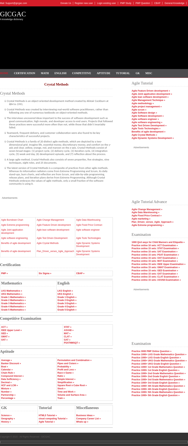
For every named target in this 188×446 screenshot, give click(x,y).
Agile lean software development (53, 230)
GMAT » (5, 336)
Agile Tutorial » (47, 421)
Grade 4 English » (67, 306)
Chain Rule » (8, 373)
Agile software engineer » (145, 119)
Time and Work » (67, 391)
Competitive (81, 73)
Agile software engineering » (147, 122)
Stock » (62, 388)
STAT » (67, 327)
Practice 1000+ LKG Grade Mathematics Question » (159, 354)
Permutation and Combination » (75, 360)
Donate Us (66, 3)
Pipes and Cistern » (68, 363)
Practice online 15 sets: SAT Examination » (155, 251)
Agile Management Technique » (148, 100)
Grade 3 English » (67, 303)
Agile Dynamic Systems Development (88, 245)
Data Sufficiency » (10, 379)
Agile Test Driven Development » (149, 125)
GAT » (67, 339)
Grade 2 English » (67, 300)
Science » (6, 415)
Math (45, 73)
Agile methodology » (143, 103)
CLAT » (68, 336)
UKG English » (65, 294)
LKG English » (65, 291)
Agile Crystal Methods (48, 243)
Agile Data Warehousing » (145, 212)
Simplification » (66, 382)
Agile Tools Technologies (88, 238)
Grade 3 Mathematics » (13, 303)
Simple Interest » (67, 379)
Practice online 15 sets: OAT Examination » (155, 258)
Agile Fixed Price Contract (89, 225)
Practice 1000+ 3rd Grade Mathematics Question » (158, 379)
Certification (24, 73)
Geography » (8, 418)
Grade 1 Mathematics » (13, 297)
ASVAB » (69, 330)
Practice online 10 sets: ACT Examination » (155, 245)
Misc (148, 73)
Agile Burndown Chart (12, 220)
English (61, 73)
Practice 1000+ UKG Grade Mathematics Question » (159, 360)
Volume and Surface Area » (72, 395)
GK (138, 73)
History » (6, 421)
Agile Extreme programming (15, 225)
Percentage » (8, 398)
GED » (4, 333)
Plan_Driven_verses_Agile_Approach (55, 251)
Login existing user (106, 3)
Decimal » (6, 382)
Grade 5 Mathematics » (13, 309)
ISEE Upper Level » (11, 330)
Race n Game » (66, 373)
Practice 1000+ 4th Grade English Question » (156, 389)
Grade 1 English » (67, 297)
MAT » (67, 333)
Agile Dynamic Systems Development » (153, 138)
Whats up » (82, 421)
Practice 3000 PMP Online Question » (151, 351)
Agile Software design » (144, 112)
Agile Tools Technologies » (146, 128)
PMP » (4, 273)
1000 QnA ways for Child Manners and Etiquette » (158, 242)
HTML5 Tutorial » (48, 415)
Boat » (4, 366)
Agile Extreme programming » (148, 225)
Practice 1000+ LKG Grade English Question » (156, 357)
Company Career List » (88, 418)
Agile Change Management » (147, 209)
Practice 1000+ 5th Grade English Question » (156, 395)
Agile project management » (147, 106)
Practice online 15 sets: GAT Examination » (155, 273)
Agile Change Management (50, 220)
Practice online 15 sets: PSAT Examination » (155, 254)
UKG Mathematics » (11, 294)
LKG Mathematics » (11, 291)
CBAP (157, 3)
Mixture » (6, 388)
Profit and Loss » (67, 369)
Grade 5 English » (67, 309)
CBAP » (80, 273)
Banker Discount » (11, 363)
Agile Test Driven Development (52, 238)
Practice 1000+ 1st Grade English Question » (155, 370)
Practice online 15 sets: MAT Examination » (155, 261)
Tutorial (123, 73)
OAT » (4, 339)
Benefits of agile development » (148, 131)
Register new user (84, 3)
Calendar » (7, 369)
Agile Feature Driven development (54, 225)
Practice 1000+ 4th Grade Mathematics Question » (158, 386)
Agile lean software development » (150, 97)
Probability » (64, 366)
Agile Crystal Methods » (144, 135)
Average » (6, 360)
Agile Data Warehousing (88, 220)
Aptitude (103, 73)
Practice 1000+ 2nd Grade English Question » (156, 376)
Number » (6, 391)
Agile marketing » (141, 218)
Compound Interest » (12, 376)
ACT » (4, 327)
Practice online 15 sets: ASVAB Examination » (156, 280)
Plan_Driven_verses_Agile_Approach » (153, 222)
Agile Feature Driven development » (151, 91)
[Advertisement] (112, 36)
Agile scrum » (139, 109)
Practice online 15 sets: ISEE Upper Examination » (159, 264)
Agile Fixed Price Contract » (146, 215)
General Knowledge (174, 3)
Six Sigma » (45, 273)
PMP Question (143, 3)
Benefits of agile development (16, 243)
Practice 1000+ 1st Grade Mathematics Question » (158, 367)
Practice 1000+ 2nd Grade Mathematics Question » (159, 373)
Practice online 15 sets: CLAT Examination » (155, 276)
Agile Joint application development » (152, 94)
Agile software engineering (14, 238)
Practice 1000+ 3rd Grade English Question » (156, 382)
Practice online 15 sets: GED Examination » (155, 270)
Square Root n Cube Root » (72, 385)
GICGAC (13, 14)
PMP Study (125, 3)
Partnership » (8, 395)
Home (4, 73)
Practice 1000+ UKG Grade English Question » (156, 364)
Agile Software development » (148, 116)
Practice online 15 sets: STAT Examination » (155, 248)
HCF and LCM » (9, 385)
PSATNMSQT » (72, 342)
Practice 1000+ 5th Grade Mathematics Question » (158, 392)
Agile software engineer (88, 230)
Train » (61, 398)
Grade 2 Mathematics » (13, 300)
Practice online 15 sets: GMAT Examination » (156, 267)
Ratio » (61, 376)
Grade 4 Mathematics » (13, 306)
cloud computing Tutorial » (53, 418)
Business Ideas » (85, 415)
